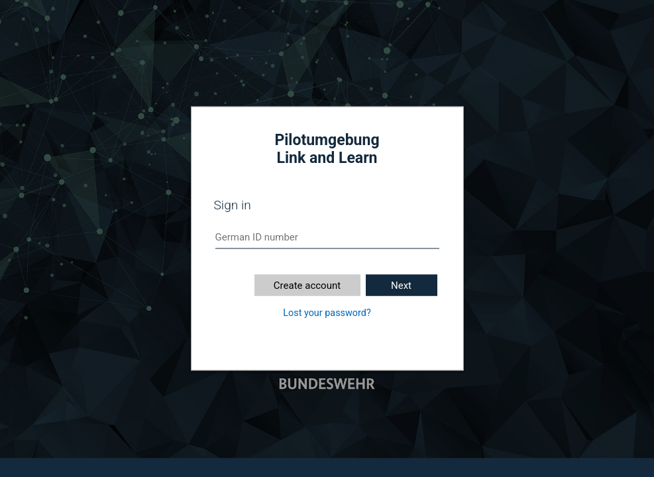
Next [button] (401, 286)
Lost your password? (326, 313)
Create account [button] (307, 286)
